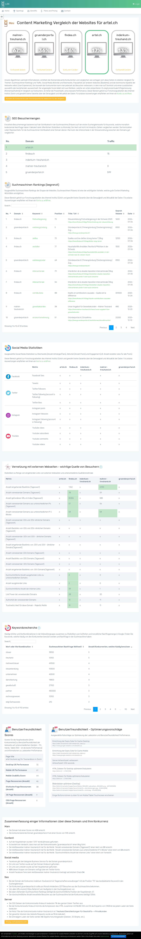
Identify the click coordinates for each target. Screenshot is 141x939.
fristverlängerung (39, 219)
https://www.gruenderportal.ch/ (79, 233)
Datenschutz (104, 936)
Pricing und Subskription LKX (16, 922)
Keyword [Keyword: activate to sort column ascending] (36, 214)
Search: (21, 205)
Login (136, 4)
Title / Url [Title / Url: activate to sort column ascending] (72, 214)
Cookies (14, 934)
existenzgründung (39, 227)
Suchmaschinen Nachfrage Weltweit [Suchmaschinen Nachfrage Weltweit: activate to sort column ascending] (65, 647)
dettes (35, 238)
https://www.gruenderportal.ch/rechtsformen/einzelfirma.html (89, 320)
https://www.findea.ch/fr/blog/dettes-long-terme (84, 241)
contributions (37, 293)
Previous (103, 327)
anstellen (36, 246)
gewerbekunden (39, 307)
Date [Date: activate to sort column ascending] (130, 214)
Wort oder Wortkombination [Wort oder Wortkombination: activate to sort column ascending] (18, 647)
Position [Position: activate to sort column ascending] (58, 214)
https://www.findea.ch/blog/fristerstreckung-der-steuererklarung (90, 222)
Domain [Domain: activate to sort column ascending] (17, 214)
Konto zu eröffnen (124, 93)
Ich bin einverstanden (118, 936)
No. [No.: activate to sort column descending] (7, 214)
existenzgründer (38, 260)
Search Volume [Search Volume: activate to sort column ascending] (119, 212)
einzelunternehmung (40, 317)
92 (126, 709)
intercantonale (38, 271)
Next (133, 327)
